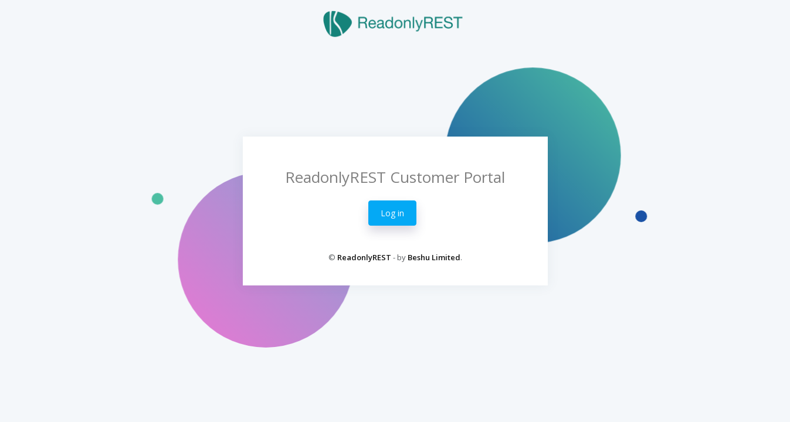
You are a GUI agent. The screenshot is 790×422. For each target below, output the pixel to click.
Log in (392, 213)
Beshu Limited (434, 257)
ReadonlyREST (364, 257)
